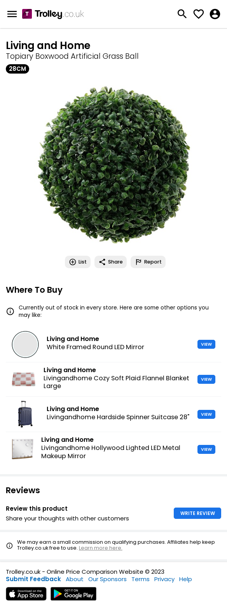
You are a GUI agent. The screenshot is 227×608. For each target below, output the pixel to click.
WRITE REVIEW (197, 513)
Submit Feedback (33, 579)
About (75, 579)
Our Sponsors (107, 579)
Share (110, 262)
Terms (140, 579)
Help (185, 579)
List (78, 262)
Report (148, 262)
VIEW (206, 344)
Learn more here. (100, 548)
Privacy (164, 579)
